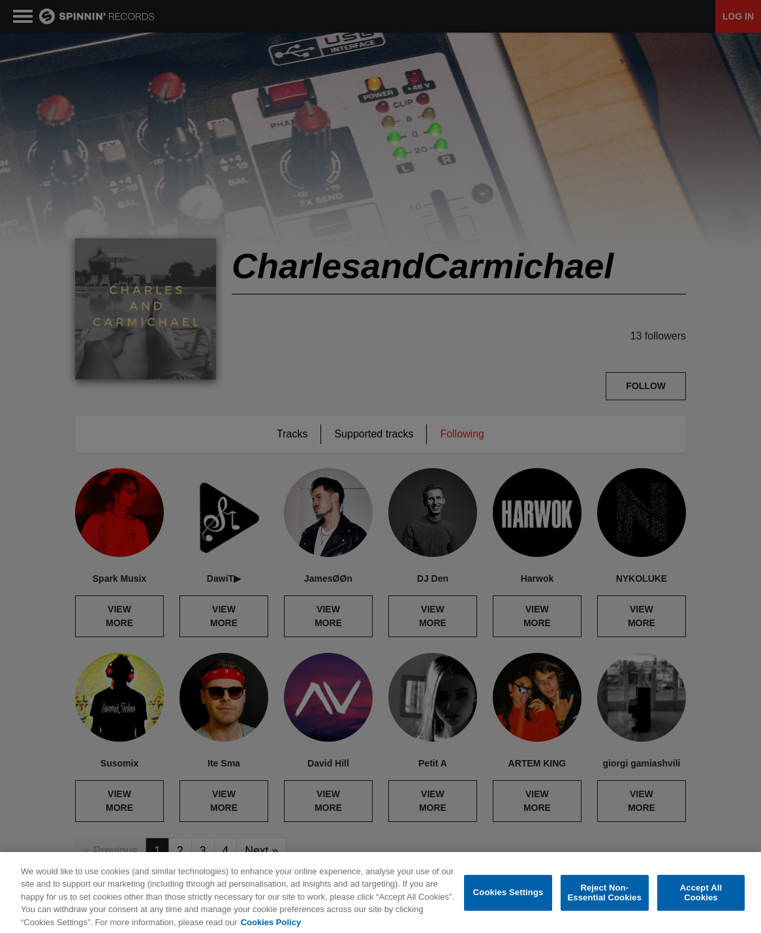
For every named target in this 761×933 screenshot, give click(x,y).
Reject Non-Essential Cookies (605, 898)
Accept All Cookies (701, 898)
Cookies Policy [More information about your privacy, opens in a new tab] (271, 927)
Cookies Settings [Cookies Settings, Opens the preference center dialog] (508, 897)
